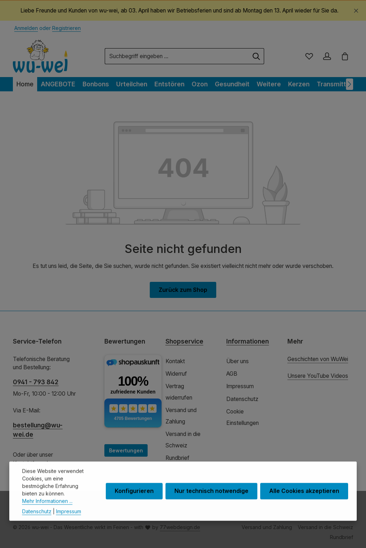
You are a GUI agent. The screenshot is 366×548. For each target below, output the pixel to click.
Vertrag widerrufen (178, 392)
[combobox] (177, 56)
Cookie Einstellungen (242, 417)
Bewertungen (126, 450)
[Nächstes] (349, 84)
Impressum (240, 386)
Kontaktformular (33, 463)
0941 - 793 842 (36, 382)
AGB (231, 373)
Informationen (247, 341)
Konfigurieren (134, 503)
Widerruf (176, 373)
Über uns (237, 361)
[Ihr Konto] (327, 56)
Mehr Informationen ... (47, 513)
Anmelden (26, 28)
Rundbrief (177, 458)
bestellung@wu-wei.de (38, 429)
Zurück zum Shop (183, 289)
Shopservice (184, 341)
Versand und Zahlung (181, 416)
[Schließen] (356, 9)
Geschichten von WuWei (317, 359)
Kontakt (175, 361)
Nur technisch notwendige (211, 503)
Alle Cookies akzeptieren (304, 503)
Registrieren (66, 28)
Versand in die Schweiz (183, 439)
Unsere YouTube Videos (317, 375)
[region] (183, 11)
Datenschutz (242, 399)
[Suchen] (256, 56)
